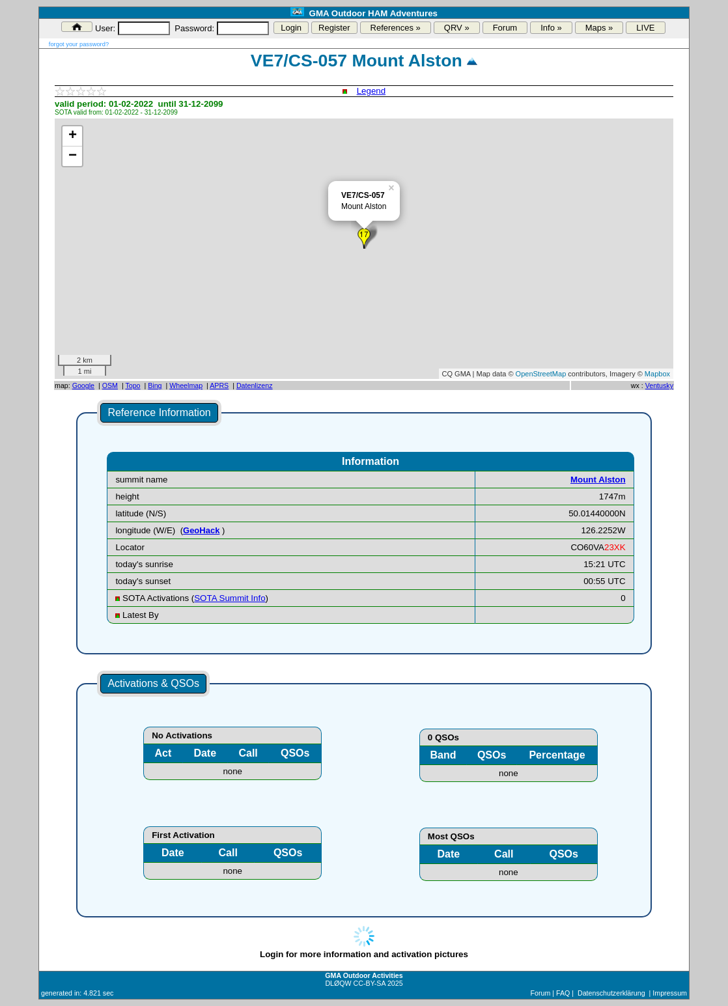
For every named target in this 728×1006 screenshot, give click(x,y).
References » (396, 28)
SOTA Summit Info (229, 598)
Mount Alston (598, 479)
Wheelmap (186, 385)
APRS (219, 385)
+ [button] (72, 136)
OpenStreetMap (541, 374)
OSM (110, 385)
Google (83, 385)
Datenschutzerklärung (611, 993)
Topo (132, 385)
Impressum (669, 993)
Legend (371, 91)
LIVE (645, 28)
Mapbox (657, 374)
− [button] (72, 156)
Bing (154, 385)
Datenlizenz (254, 385)
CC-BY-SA (369, 983)
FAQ (563, 993)
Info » (551, 28)
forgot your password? (79, 44)
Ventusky (659, 385)
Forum (505, 28)
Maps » (599, 28)
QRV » (456, 28)
